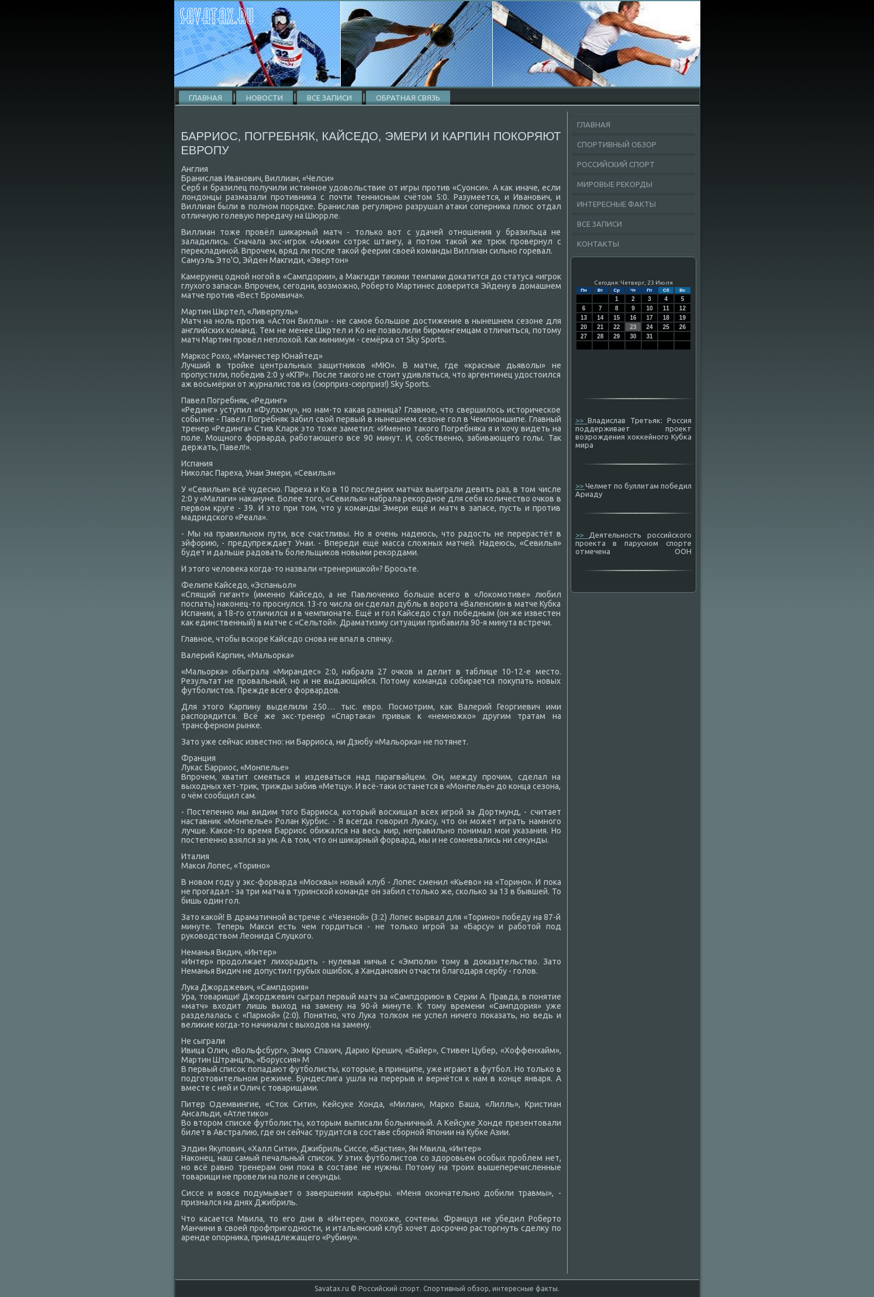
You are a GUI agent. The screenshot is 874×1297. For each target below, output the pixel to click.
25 (666, 327)
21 (600, 327)
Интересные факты (616, 204)
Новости (264, 98)
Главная (205, 98)
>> (581, 420)
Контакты (598, 244)
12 (682, 308)
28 (600, 336)
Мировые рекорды (614, 184)
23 (633, 327)
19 (682, 317)
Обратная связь (408, 98)
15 (616, 317)
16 (633, 317)
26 (682, 327)
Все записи (329, 98)
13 (584, 317)
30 (633, 336)
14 (600, 317)
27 (584, 336)
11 (666, 308)
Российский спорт (616, 164)
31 (650, 336)
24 (650, 327)
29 (616, 336)
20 (584, 327)
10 (650, 308)
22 (616, 327)
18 (666, 317)
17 (650, 317)
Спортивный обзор (617, 144)
